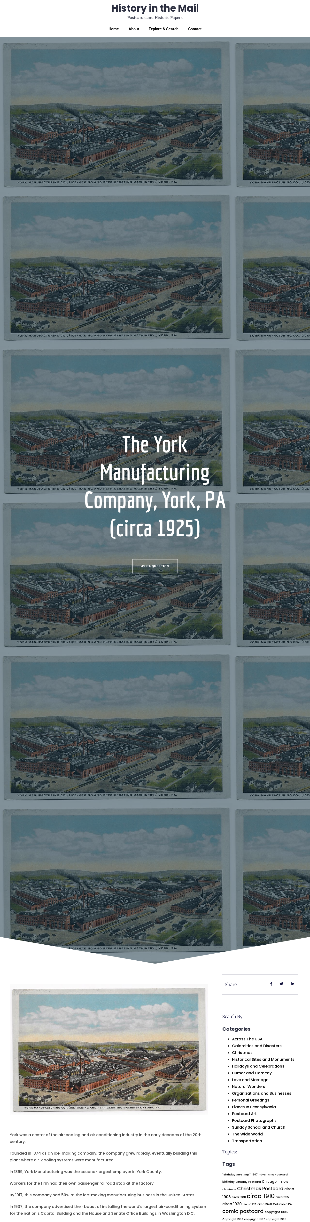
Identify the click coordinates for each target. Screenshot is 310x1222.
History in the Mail (155, 8)
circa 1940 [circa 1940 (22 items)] (264, 1204)
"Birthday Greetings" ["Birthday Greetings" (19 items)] (236, 1174)
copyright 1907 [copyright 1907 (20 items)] (254, 1219)
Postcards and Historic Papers (155, 17)
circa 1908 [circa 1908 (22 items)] (239, 1197)
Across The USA (247, 1039)
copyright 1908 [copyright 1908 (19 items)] (276, 1219)
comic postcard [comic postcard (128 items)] (243, 1211)
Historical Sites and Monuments (263, 1059)
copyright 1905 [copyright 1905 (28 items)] (276, 1212)
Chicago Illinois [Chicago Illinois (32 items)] (275, 1181)
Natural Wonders (248, 1086)
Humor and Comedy (252, 1073)
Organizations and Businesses (261, 1093)
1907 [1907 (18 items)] (255, 1174)
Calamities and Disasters (257, 1046)
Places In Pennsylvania (254, 1107)
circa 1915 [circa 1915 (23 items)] (282, 1197)
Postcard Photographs (254, 1120)
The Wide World (247, 1134)
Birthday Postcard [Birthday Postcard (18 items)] (248, 1182)
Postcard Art (244, 1114)
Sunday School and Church (258, 1127)
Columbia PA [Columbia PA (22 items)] (282, 1204)
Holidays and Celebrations (258, 1066)
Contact (195, 29)
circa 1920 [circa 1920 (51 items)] (232, 1204)
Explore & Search (163, 29)
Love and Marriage (250, 1080)
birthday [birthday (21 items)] (228, 1182)
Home (113, 29)
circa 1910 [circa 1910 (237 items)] (261, 1196)
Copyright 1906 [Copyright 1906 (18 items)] (232, 1219)
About (134, 29)
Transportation (247, 1141)
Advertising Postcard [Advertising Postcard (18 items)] (273, 1174)
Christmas (242, 1052)
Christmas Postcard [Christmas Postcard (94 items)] (260, 1188)
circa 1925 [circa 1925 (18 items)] (249, 1204)
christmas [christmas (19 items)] (229, 1189)
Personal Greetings (250, 1100)
